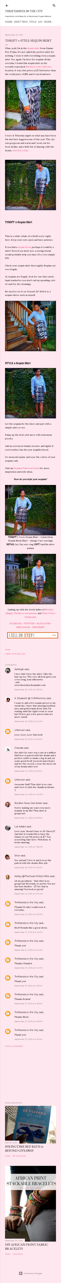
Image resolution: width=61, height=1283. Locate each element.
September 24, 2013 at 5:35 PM (28, 818)
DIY (40, 21)
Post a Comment (14, 1046)
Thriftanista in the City (23, 11)
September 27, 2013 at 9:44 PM (28, 932)
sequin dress (24, 247)
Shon (17, 855)
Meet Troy (21, 21)
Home (9, 21)
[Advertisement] (30, 1074)
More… (48, 21)
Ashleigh (19, 669)
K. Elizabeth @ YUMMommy (30, 698)
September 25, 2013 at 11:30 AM (28, 894)
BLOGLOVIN (43, 623)
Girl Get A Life (20, 150)
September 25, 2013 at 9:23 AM (28, 867)
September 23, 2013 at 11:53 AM (28, 689)
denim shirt (33, 48)
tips (23, 654)
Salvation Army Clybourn (38, 66)
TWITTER (29, 623)
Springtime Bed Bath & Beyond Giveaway (24, 1148)
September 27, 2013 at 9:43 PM (28, 914)
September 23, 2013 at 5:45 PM (28, 739)
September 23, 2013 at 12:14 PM (28, 721)
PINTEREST (38, 627)
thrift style (16, 654)
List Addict (20, 826)
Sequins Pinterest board (26, 468)
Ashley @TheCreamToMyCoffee (31, 876)
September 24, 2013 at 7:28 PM (28, 847)
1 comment (18, 1254)
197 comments (19, 1156)
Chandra (18, 748)
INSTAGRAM (23, 627)
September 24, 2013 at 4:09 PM (28, 794)
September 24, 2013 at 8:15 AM (28, 771)
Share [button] (7, 649)
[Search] (54, 5)
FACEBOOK (15, 623)
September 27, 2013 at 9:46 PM (28, 1021)
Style (33, 21)
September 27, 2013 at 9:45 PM (28, 986)
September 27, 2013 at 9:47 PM (28, 1039)
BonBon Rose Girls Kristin (28, 803)
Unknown (19, 730)
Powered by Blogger (30, 1273)
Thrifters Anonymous (25, 613)
